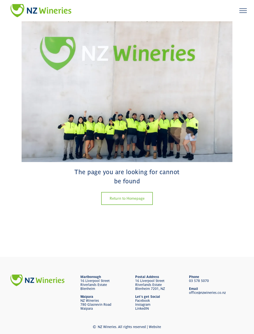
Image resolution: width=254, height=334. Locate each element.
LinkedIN (142, 308)
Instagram (142, 304)
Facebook (142, 301)
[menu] (243, 10)
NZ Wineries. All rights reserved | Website (129, 327)
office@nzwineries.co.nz (207, 293)
